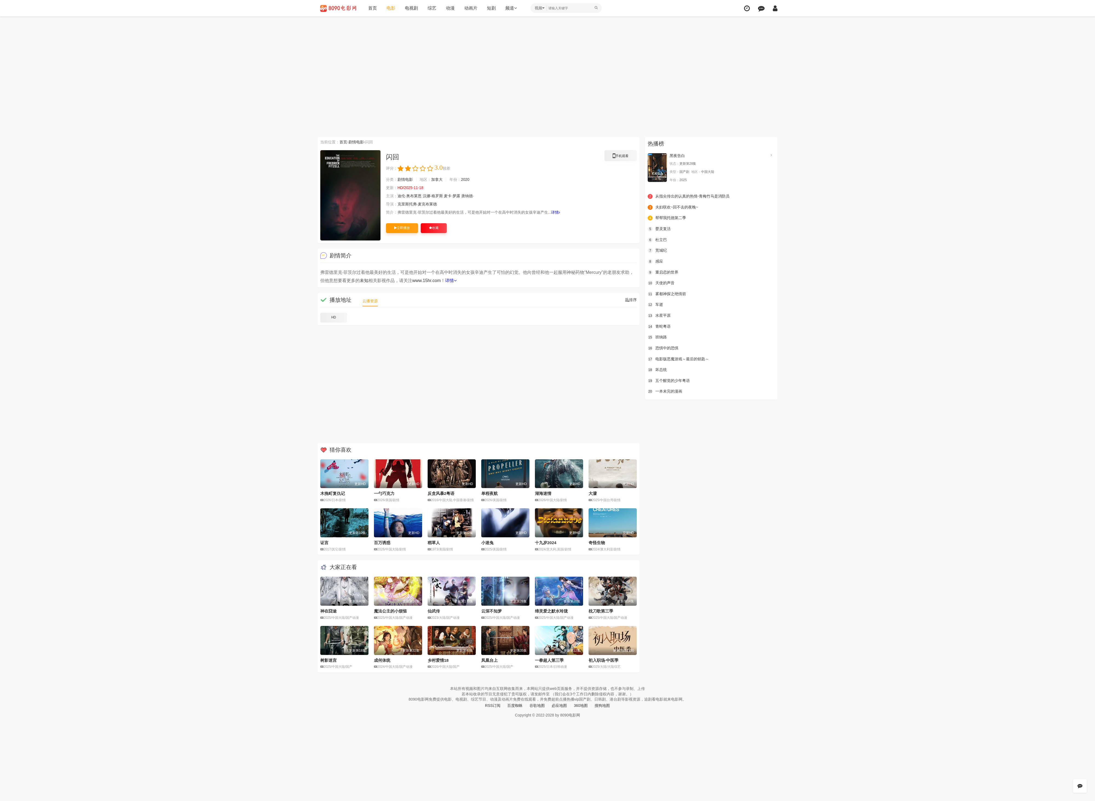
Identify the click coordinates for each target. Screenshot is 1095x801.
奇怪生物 (597, 542)
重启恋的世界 (663, 272)
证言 (324, 542)
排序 (631, 300)
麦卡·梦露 (452, 196)
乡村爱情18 (438, 660)
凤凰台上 (489, 660)
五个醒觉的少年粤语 (669, 380)
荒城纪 (657, 250)
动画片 (470, 8)
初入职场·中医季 (603, 660)
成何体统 (382, 660)
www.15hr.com (426, 280)
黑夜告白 (677, 155)
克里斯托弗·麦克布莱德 (417, 204)
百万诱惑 (382, 542)
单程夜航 (489, 493)
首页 (372, 8)
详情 (555, 212)
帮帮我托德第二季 (667, 218)
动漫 (450, 8)
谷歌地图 (537, 705)
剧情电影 (356, 142)
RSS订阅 (492, 705)
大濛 (593, 493)
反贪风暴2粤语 (441, 493)
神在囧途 (328, 611)
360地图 (581, 705)
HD (333, 317)
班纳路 (657, 337)
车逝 (655, 304)
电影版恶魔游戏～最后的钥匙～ (678, 358)
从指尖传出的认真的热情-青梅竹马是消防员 (689, 196)
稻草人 (434, 542)
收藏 (434, 228)
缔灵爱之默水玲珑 (551, 611)
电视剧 (411, 8)
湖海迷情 (543, 493)
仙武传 (434, 611)
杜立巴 (657, 239)
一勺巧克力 (384, 493)
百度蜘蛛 (515, 705)
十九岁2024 (545, 542)
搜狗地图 (602, 705)
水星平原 (659, 315)
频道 (511, 8)
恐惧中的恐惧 (663, 348)
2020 (465, 179)
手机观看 (620, 156)
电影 (391, 8)
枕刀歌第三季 (601, 611)
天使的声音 (661, 283)
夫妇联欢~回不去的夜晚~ (673, 207)
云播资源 (370, 301)
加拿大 (437, 179)
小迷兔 (487, 542)
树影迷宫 (328, 660)
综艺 (432, 8)
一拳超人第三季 (549, 660)
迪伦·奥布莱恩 (409, 196)
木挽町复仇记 (332, 493)
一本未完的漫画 (665, 391)
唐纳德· (467, 196)
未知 (364, 280)
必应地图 (559, 705)
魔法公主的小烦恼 (390, 611)
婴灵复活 (659, 229)
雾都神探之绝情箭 (667, 293)
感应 (655, 261)
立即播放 (402, 228)
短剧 (491, 8)
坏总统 (657, 369)
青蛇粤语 (659, 326)
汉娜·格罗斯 (433, 196)
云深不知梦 (491, 611)
